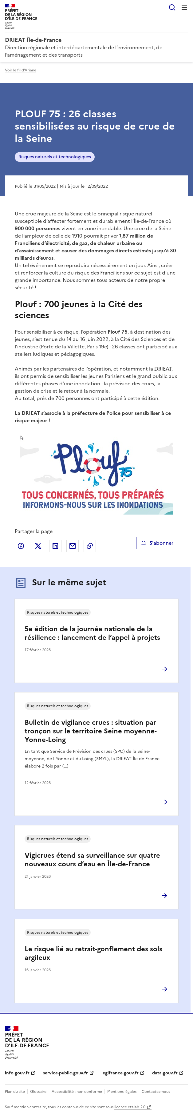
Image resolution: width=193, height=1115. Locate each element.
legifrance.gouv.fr (120, 1073)
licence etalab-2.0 (129, 1107)
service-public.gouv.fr (65, 1073)
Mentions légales (121, 1091)
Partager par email (72, 546)
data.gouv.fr (165, 1073)
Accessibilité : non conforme (77, 1091)
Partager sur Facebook (21, 546)
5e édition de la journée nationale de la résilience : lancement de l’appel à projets (92, 633)
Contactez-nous (156, 1091)
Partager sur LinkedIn (55, 546)
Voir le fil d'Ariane (20, 70)
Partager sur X (38, 546)
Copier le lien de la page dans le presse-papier (90, 546)
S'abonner (157, 543)
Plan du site (15, 1091)
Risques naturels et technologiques (54, 157)
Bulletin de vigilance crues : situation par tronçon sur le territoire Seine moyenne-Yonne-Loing (91, 731)
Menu (184, 7)
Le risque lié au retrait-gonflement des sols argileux (93, 953)
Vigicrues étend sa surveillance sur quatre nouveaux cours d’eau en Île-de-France (92, 859)
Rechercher (172, 7)
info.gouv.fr (17, 1073)
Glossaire (38, 1091)
